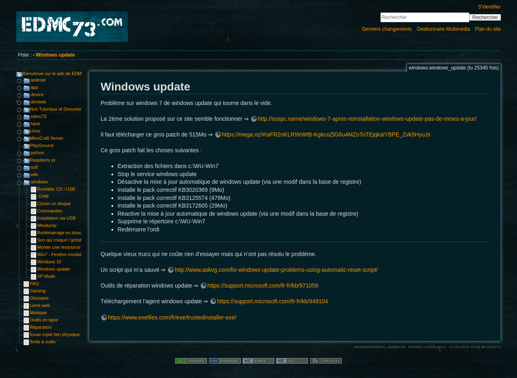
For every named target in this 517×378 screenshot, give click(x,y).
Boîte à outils (43, 341)
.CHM (42, 196)
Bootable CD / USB (56, 189)
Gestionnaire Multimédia (443, 29)
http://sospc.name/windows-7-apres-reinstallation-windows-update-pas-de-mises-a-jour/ (367, 119)
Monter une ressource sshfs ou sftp (72, 247)
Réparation (41, 327)
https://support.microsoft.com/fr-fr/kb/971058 (262, 285)
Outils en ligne (44, 319)
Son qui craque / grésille (61, 239)
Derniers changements (387, 29)
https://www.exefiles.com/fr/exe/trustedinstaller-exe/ (172, 317)
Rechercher (485, 17)
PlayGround (41, 145)
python (37, 152)
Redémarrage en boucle (61, 232)
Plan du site (488, 29)
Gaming (38, 290)
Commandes (49, 210)
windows (39, 181)
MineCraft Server (46, 138)
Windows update (55, 55)
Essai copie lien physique (55, 334)
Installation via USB (56, 218)
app (34, 87)
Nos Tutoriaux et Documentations (63, 109)
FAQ (34, 283)
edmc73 (38, 116)
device (37, 94)
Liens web (40, 305)
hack (35, 123)
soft (34, 167)
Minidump (47, 225)
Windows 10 (49, 261)
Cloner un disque (54, 203)
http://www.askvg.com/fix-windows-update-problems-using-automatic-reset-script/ (276, 270)
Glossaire (39, 298)
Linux (35, 130)
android (38, 80)
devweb (38, 101)
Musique (38, 312)
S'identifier (489, 7)
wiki (34, 174)
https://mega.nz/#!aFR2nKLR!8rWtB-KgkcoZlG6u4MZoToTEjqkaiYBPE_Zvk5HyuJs (326, 134)
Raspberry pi (42, 160)
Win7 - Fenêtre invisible (60, 254)
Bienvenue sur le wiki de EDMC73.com (61, 73)
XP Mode (46, 276)
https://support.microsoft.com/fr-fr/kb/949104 (272, 301)
